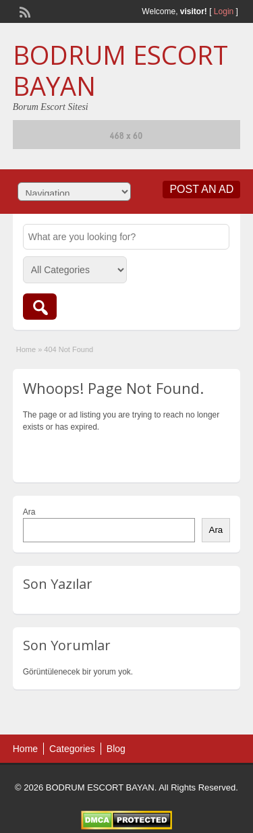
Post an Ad (201, 189)
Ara (29, 512)
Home (26, 349)
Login (223, 11)
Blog (116, 748)
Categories (72, 748)
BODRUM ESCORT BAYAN (120, 70)
